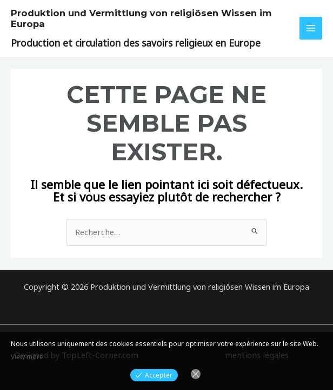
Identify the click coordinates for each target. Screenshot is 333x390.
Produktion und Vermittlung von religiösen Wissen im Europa (133, 18)
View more (27, 356)
